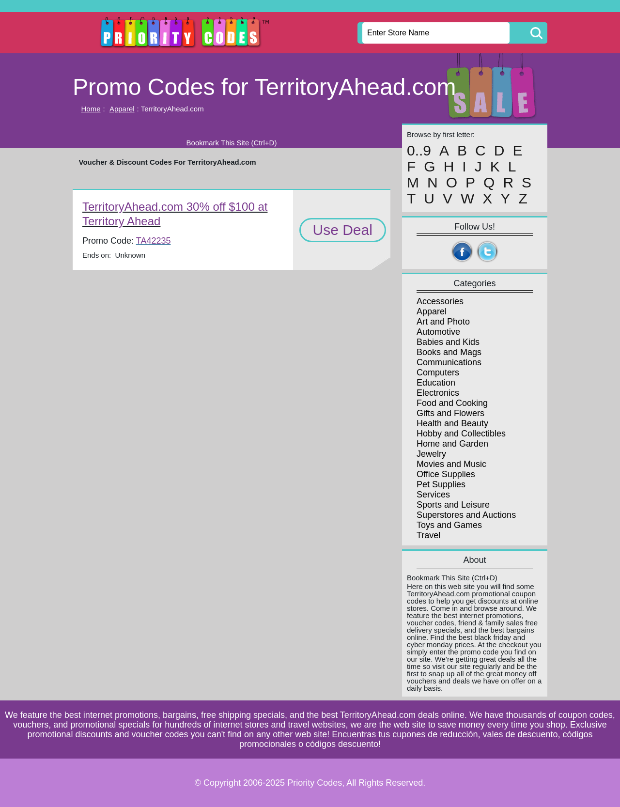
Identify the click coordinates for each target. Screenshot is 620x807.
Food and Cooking (452, 403)
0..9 (419, 150)
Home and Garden (452, 444)
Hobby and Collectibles (461, 433)
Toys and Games (449, 525)
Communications (449, 362)
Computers (438, 372)
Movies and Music (451, 464)
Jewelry (431, 454)
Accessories (440, 301)
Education (436, 383)
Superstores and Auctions (466, 515)
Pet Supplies (441, 484)
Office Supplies (446, 474)
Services (433, 494)
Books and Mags (449, 352)
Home (91, 109)
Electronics (438, 393)
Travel (428, 535)
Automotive (438, 332)
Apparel (122, 109)
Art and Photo (443, 321)
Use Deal (342, 230)
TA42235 (153, 241)
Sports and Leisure (453, 505)
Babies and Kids (448, 342)
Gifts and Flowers (450, 413)
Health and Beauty (452, 423)
